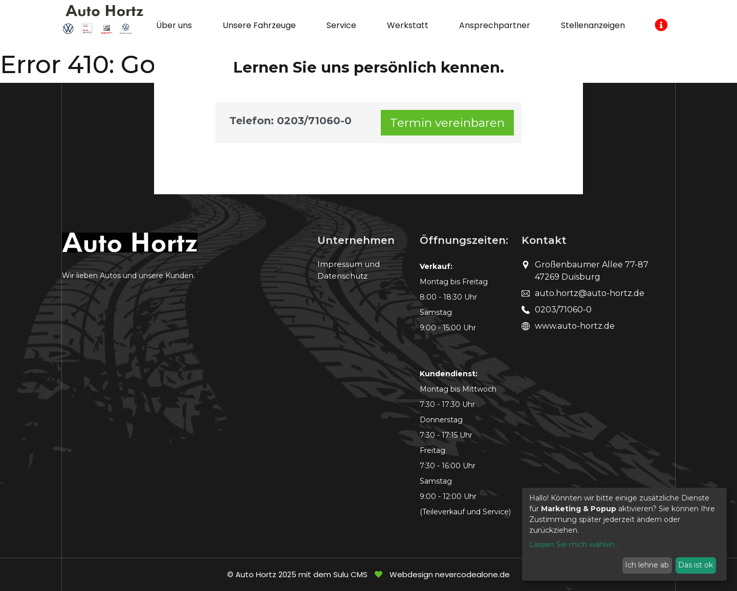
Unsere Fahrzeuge (259, 25)
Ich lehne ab (647, 565)
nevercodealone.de (472, 574)
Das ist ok (695, 565)
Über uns (174, 25)
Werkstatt (407, 25)
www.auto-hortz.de (575, 326)
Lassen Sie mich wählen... (574, 544)
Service (341, 25)
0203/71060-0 (563, 309)
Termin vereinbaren (447, 123)
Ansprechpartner (494, 25)
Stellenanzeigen (593, 25)
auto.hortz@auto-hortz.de (589, 293)
